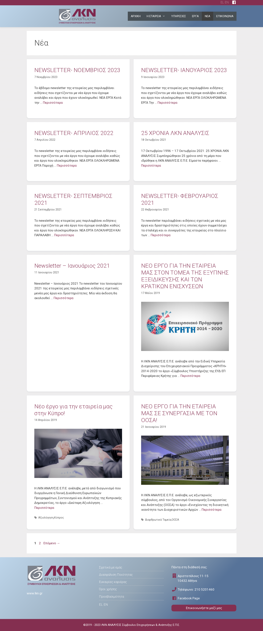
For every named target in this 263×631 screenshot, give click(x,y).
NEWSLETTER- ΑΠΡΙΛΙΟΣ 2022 (73, 133)
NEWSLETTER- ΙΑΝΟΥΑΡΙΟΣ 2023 (184, 70)
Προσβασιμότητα (111, 596)
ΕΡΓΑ (195, 16)
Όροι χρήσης (108, 589)
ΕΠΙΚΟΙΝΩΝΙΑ (224, 16)
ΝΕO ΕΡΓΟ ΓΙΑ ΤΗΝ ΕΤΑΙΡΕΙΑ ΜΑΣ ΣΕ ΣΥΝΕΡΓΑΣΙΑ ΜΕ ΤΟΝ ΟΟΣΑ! (179, 413)
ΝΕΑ (207, 16)
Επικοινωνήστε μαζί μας (204, 608)
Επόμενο (51, 543)
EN (227, 2)
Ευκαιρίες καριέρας (113, 582)
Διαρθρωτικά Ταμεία (158, 519)
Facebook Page (185, 598)
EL (222, 2)
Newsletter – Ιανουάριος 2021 (72, 265)
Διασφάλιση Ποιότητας (116, 574)
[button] (164, 16)
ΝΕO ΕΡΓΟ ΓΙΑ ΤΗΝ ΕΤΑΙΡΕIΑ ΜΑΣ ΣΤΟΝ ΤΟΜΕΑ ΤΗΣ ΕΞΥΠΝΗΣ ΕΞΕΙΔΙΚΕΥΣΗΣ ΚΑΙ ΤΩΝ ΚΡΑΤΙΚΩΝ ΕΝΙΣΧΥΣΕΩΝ (185, 276)
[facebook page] (234, 2)
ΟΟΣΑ (175, 519)
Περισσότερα (53, 102)
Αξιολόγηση (46, 517)
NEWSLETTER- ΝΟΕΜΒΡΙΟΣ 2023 (77, 70)
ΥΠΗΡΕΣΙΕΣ (178, 16)
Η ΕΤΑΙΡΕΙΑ (157, 16)
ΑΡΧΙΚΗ (136, 16)
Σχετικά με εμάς (110, 567)
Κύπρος (59, 517)
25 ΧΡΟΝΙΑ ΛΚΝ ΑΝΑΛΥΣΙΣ (175, 133)
